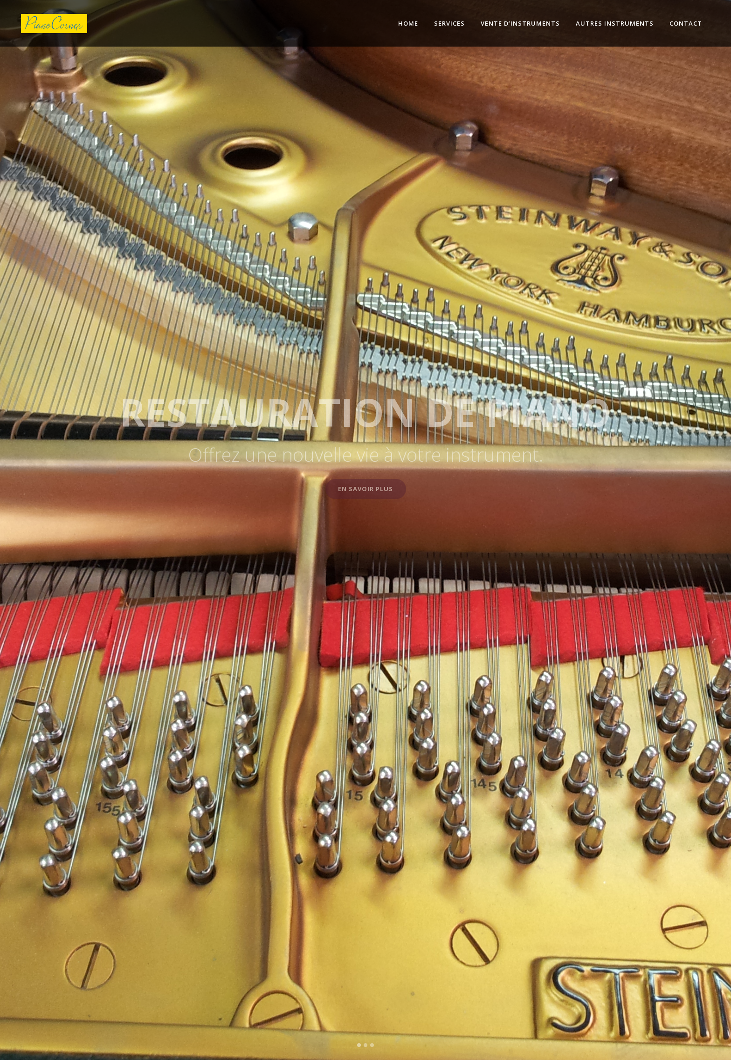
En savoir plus (365, 489)
